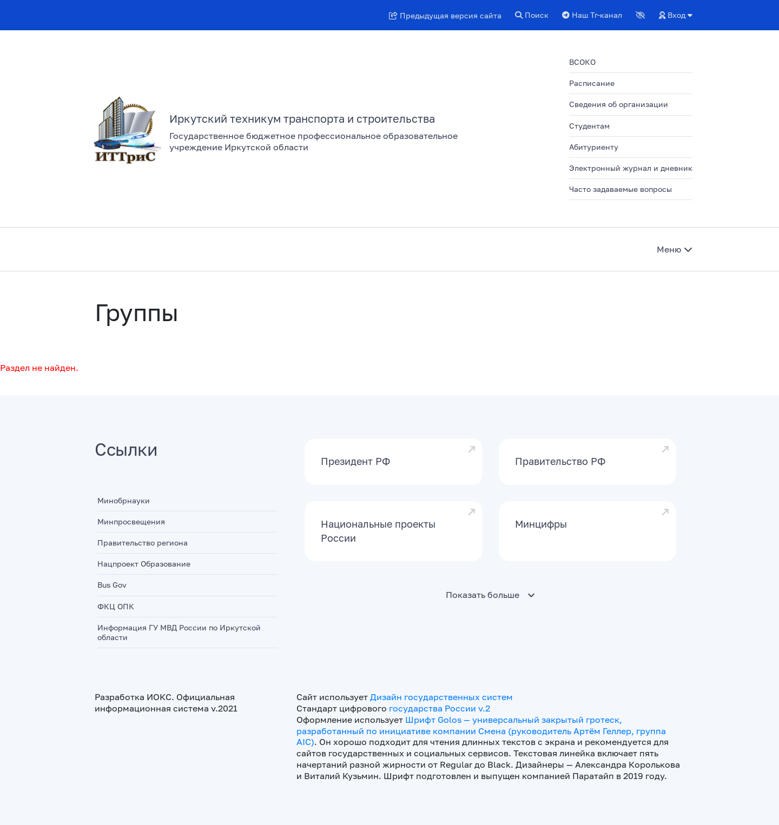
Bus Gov (112, 584)
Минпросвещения (131, 521)
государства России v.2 (439, 708)
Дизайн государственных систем (441, 696)
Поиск (532, 14)
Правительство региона (142, 542)
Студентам (589, 125)
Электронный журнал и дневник (630, 167)
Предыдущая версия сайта (445, 15)
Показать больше (482, 594)
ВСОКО (582, 61)
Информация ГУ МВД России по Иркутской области (179, 632)
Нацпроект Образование (143, 563)
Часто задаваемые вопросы (620, 189)
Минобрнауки (123, 500)
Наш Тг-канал (592, 14)
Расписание (592, 83)
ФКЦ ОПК (115, 606)
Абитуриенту (593, 146)
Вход (675, 14)
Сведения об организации (618, 104)
